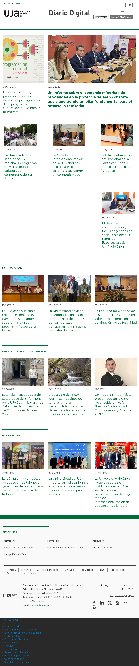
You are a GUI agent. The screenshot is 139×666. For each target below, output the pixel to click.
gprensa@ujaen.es (40, 605)
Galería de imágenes (48, 570)
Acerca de (12, 573)
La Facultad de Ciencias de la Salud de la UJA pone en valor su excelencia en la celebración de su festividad (116, 316)
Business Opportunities (17, 655)
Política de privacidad (128, 587)
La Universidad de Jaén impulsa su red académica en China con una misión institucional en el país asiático (68, 486)
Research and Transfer (16, 652)
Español (16, 4)
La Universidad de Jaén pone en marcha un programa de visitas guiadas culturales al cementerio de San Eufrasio (20, 166)
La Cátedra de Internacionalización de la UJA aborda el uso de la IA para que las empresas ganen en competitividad (68, 165)
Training (8, 646)
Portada (11, 570)
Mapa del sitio (87, 570)
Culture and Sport (14, 659)
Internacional (99, 541)
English (7, 4)
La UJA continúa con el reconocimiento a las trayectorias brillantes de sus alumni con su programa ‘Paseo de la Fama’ (20, 320)
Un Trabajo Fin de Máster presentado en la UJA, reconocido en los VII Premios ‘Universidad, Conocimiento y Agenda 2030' (114, 404)
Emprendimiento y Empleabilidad (65, 547)
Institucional (9, 541)
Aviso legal (104, 585)
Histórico (26, 570)
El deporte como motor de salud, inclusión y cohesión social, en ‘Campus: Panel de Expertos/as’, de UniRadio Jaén (117, 234)
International (11, 649)
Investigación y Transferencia (18, 547)
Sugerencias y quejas (122, 595)
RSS (102, 570)
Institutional (11, 642)
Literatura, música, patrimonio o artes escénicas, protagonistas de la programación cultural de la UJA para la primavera (21, 102)
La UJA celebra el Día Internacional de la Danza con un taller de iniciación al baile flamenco (116, 163)
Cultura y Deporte (102, 547)
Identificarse (30, 573)
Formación (53, 541)
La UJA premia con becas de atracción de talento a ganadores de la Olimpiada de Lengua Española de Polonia (22, 486)
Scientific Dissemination (17, 662)
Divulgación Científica (14, 554)
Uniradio (69, 570)
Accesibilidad (117, 570)
